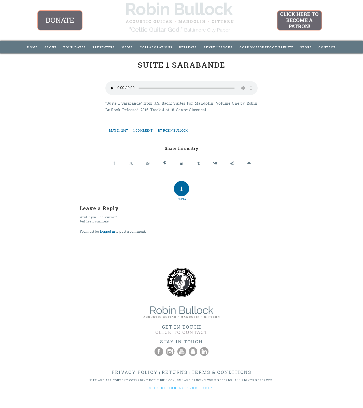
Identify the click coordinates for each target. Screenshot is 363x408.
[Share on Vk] (215, 163)
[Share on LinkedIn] (181, 163)
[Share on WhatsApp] (147, 163)
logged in (107, 231)
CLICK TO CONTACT (181, 332)
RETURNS (175, 372)
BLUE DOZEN (200, 388)
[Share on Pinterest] (165, 163)
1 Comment (142, 130)
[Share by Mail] (249, 163)
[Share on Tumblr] (198, 163)
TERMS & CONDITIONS (221, 372)
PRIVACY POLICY (134, 372)
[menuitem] (32, 47)
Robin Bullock (175, 130)
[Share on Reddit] (232, 163)
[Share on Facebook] (114, 163)
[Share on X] (131, 163)
